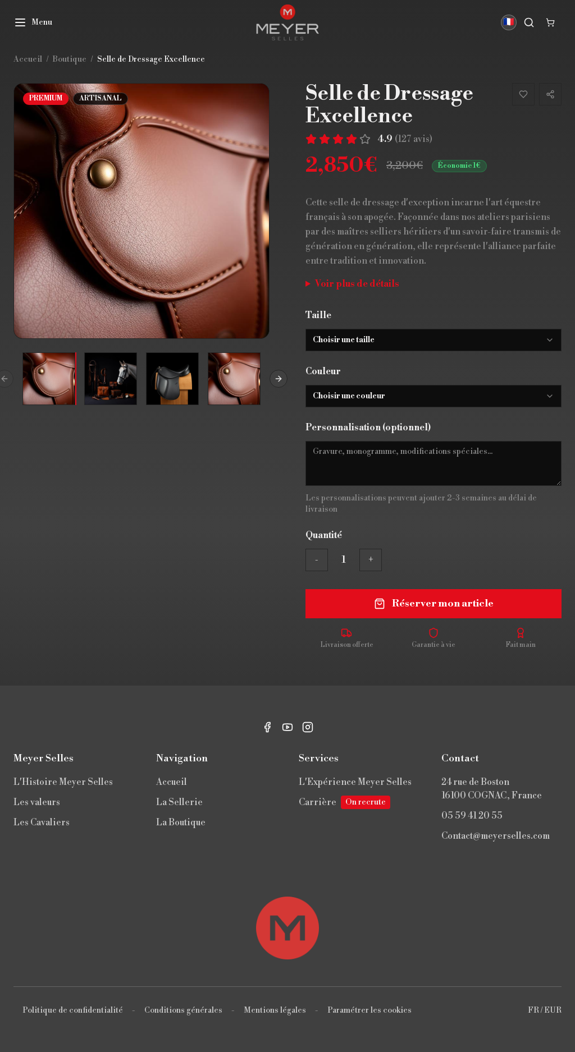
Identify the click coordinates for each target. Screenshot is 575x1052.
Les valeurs (36, 802)
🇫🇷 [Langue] (508, 22)
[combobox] (433, 340)
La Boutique (181, 822)
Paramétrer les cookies (369, 1010)
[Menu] (32, 22)
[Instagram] (307, 727)
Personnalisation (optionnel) (368, 427)
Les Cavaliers (41, 822)
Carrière (344, 802)
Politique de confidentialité (72, 1010)
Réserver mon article (434, 603)
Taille (318, 315)
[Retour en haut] (287, 928)
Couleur (323, 371)
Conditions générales (183, 1010)
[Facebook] (267, 727)
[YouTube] (287, 727)
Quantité (323, 535)
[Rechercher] (529, 22)
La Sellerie (179, 802)
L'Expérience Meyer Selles (355, 782)
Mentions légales (275, 1010)
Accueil (171, 782)
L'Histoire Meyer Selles (63, 782)
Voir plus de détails (357, 284)
